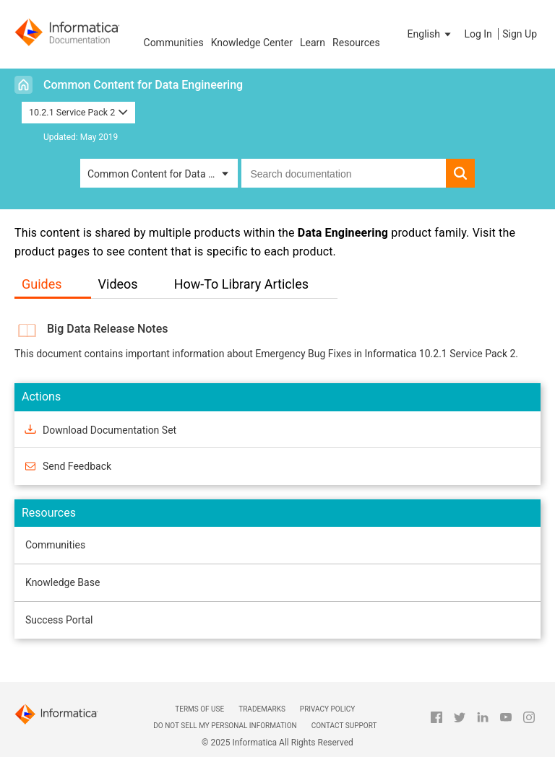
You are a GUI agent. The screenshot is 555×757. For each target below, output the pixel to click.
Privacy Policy (327, 709)
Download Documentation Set (109, 429)
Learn (312, 42)
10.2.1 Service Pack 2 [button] (78, 112)
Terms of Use (199, 709)
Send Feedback (77, 466)
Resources (356, 42)
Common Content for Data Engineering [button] (162, 174)
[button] (430, 34)
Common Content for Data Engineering (143, 85)
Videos (118, 284)
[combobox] (343, 173)
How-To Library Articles (241, 284)
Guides (42, 284)
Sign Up (519, 34)
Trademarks (261, 709)
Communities (174, 42)
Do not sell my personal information (224, 726)
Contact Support (344, 726)
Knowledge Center (252, 42)
